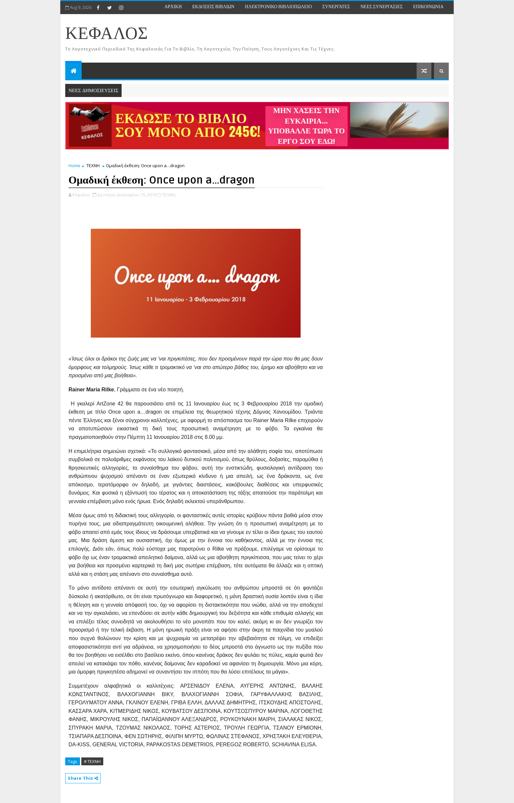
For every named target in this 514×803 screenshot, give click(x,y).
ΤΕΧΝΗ (93, 165)
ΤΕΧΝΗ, (169, 195)
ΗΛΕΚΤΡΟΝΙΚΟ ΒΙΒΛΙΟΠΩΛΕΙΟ (278, 7)
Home (74, 165)
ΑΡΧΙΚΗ (173, 7)
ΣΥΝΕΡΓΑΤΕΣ (336, 7)
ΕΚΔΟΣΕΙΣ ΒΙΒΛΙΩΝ (213, 7)
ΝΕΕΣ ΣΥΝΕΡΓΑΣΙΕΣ (382, 7)
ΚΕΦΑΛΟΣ (106, 34)
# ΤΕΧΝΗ (92, 761)
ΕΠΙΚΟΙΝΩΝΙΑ (428, 7)
